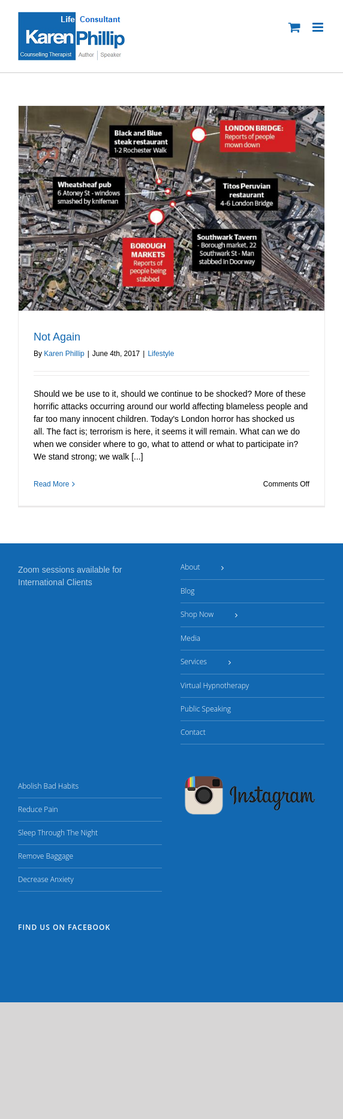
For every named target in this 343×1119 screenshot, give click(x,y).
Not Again (57, 337)
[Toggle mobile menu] (318, 27)
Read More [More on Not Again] (51, 484)
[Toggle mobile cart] (294, 27)
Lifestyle (161, 353)
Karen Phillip (64, 353)
